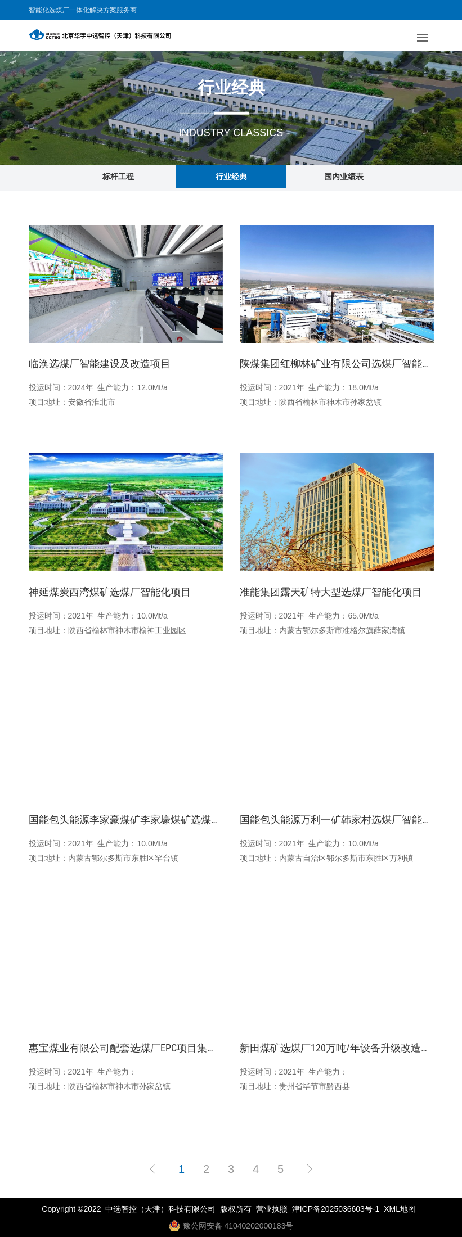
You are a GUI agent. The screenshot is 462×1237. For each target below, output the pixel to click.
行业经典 (231, 176)
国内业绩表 (344, 176)
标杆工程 (118, 176)
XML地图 (400, 1208)
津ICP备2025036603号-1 (336, 1208)
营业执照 (272, 1208)
